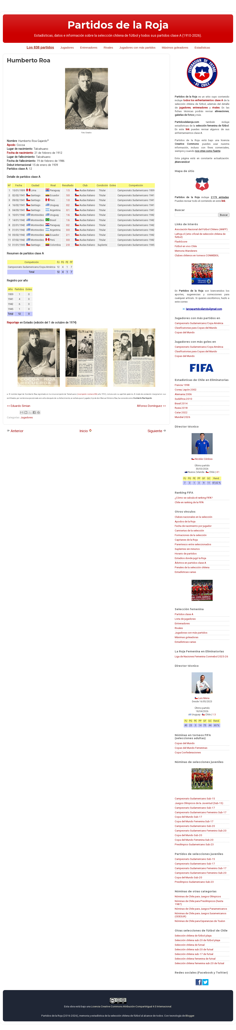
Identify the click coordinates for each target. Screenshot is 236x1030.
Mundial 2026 (182, 417)
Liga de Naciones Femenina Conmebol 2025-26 (201, 656)
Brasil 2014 (181, 403)
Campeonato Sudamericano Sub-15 (195, 798)
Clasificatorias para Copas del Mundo (196, 327)
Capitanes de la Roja (186, 539)
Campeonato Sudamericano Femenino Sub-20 (200, 830)
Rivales (108, 47)
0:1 (67, 210)
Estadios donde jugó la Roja (190, 558)
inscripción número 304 (87, 394)
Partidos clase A (184, 614)
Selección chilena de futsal (190, 944)
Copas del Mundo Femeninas (191, 747)
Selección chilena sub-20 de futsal (194, 949)
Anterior (15, 431)
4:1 (218, 472)
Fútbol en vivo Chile (186, 246)
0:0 (67, 229)
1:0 (67, 200)
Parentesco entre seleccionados (193, 544)
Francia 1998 (182, 384)
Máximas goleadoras (186, 637)
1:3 (214, 714)
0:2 (67, 205)
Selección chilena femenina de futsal (195, 958)
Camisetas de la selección (189, 530)
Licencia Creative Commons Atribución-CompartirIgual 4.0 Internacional (131, 1006)
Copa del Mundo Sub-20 (188, 835)
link (187, 129)
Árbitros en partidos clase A (190, 562)
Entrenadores (88, 47)
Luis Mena (203, 698)
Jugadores (67, 47)
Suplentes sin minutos (187, 548)
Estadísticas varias (185, 571)
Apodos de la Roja (185, 521)
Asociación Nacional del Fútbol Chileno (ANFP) (201, 229)
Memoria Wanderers (186, 250)
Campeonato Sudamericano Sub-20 (195, 825)
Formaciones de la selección (191, 535)
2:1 (67, 234)
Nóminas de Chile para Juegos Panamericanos (201, 908)
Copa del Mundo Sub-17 (188, 816)
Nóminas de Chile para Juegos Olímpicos (198, 896)
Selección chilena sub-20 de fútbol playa (197, 940)
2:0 (67, 244)
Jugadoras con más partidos (191, 632)
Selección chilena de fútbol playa (193, 935)
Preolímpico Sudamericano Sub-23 (194, 844)
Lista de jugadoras (185, 618)
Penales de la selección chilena (192, 567)
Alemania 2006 (183, 394)
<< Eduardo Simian (18, 406)
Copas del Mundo (185, 332)
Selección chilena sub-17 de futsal (194, 954)
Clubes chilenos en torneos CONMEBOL (197, 255)
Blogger (189, 1015)
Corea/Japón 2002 (186, 389)
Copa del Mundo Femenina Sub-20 (194, 839)
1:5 (67, 190)
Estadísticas (202, 47)
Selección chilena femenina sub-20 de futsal (199, 963)
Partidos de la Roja (118, 25)
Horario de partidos (186, 553)
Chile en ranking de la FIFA (189, 502)
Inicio (85, 431)
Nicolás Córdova (203, 459)
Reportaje (13, 322)
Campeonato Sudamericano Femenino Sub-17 (200, 812)
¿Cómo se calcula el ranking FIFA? (194, 497)
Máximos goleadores (175, 47)
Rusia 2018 (181, 407)
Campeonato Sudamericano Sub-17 (195, 807)
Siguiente (157, 431)
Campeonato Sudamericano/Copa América (199, 323)
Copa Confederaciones (188, 752)
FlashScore (181, 241)
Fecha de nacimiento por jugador (193, 525)
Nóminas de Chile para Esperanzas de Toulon (200, 920)
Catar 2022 (181, 412)
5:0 (67, 195)
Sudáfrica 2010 (183, 398)
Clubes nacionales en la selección (193, 516)
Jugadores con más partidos (137, 47)
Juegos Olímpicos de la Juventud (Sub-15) (199, 803)
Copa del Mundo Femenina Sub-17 (194, 821)
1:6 (67, 214)
